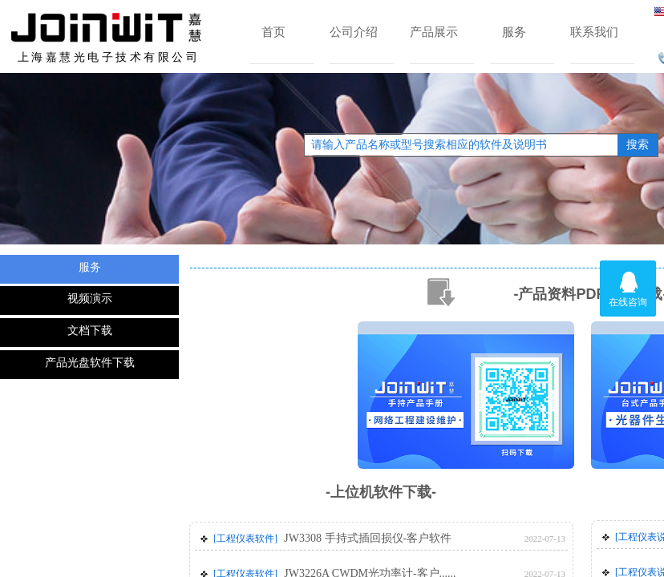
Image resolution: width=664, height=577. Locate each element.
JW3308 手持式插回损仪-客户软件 (367, 538)
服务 (514, 32)
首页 (273, 32)
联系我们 (594, 32)
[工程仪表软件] (245, 538)
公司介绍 (354, 32)
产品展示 (434, 32)
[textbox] (461, 145)
